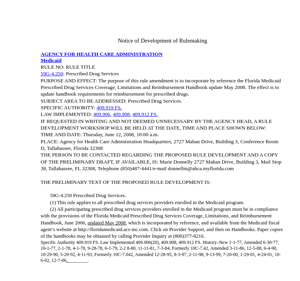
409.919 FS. (109, 107)
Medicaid (51, 60)
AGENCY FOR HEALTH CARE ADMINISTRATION (101, 54)
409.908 (121, 114)
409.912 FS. (145, 114)
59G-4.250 (52, 73)
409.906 (101, 114)
